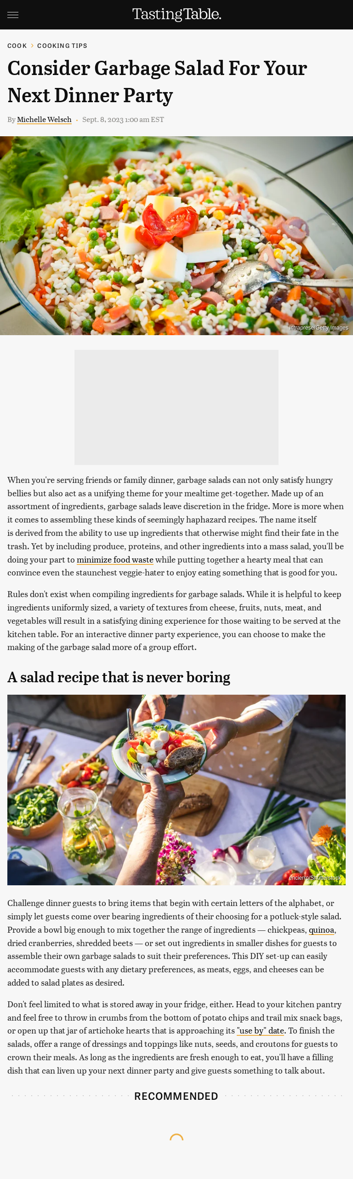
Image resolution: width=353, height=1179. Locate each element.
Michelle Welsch (44, 119)
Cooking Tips (62, 45)
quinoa (321, 929)
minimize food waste (115, 559)
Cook (17, 45)
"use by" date (260, 1030)
